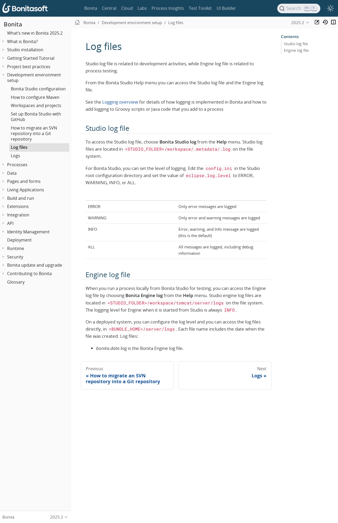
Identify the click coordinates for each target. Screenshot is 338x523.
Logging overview (120, 102)
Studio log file (296, 43)
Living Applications (25, 190)
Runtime (15, 248)
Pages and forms (24, 181)
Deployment (19, 240)
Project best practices (28, 67)
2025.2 (297, 22)
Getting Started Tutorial (30, 58)
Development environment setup (34, 77)
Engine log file (296, 50)
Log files (19, 147)
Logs (15, 156)
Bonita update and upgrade (34, 265)
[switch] (330, 8)
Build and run (20, 198)
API (10, 223)
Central (109, 8)
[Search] (299, 8)
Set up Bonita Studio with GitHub (36, 116)
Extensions (18, 206)
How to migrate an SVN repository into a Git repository (34, 133)
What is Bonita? (22, 41)
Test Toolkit (200, 8)
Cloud (127, 8)
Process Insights (168, 8)
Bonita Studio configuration (38, 89)
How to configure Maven (35, 97)
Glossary (16, 282)
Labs (142, 8)
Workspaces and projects (36, 105)
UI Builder (226, 8)
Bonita (90, 8)
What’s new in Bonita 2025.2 (35, 33)
